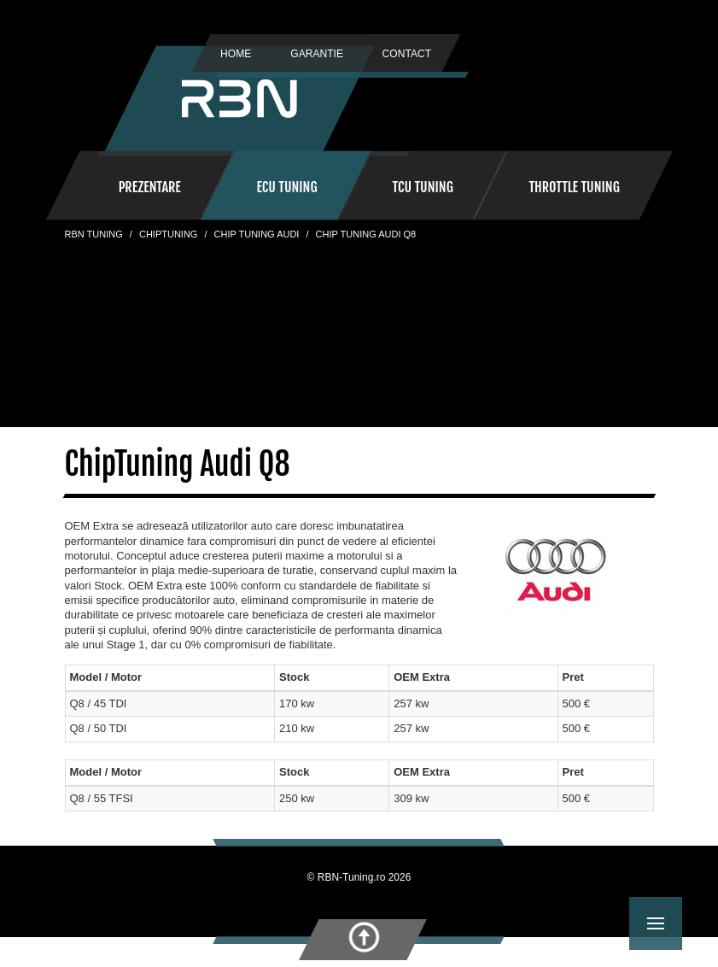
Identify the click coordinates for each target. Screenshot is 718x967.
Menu (664, 911)
